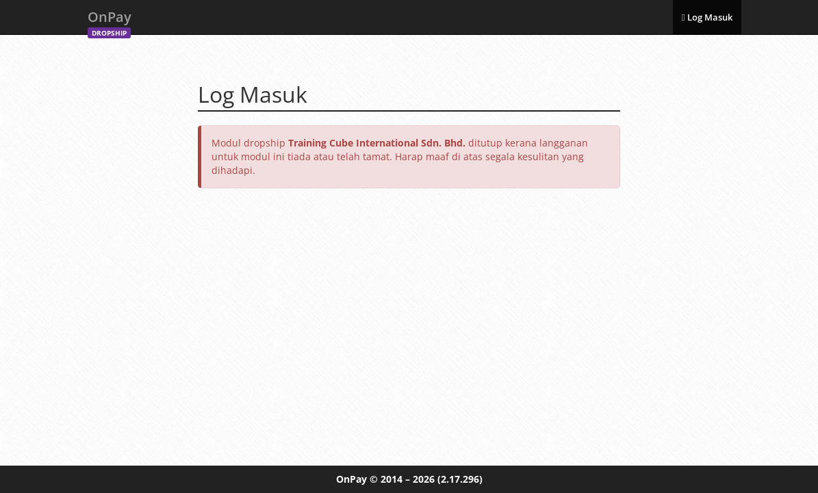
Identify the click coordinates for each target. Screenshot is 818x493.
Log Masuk (707, 17)
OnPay (109, 21)
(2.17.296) (460, 478)
